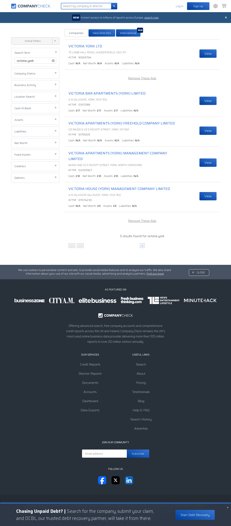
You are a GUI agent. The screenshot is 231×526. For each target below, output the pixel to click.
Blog (141, 401)
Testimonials (141, 391)
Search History (141, 419)
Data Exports (90, 410)
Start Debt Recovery (195, 514)
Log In (179, 6)
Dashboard (90, 401)
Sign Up (198, 6)
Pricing (141, 382)
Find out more (155, 274)
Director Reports (90, 373)
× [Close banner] (228, 507)
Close (201, 272)
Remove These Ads (142, 78)
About (141, 373)
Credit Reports (90, 364)
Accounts (90, 391)
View (208, 53)
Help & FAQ (140, 410)
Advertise (141, 428)
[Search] (114, 6)
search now (152, 17)
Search (141, 364)
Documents (90, 382)
